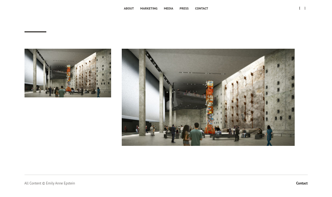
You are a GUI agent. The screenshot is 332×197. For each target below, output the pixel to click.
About (129, 8)
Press (184, 8)
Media (168, 8)
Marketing (148, 8)
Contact (201, 8)
